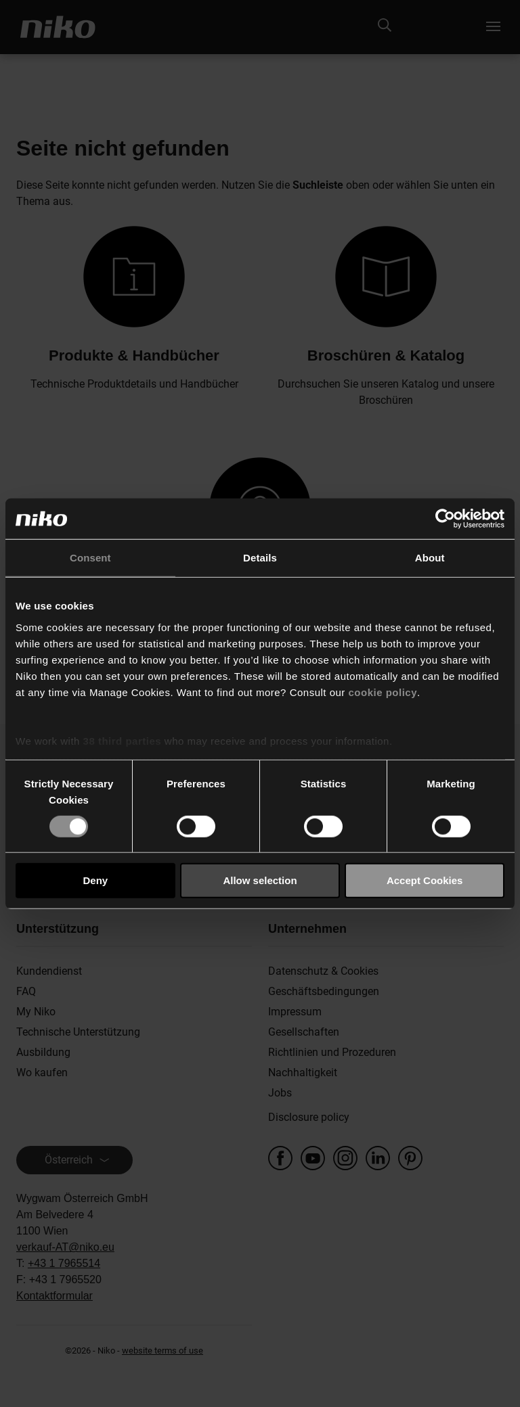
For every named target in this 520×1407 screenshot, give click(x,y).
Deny (95, 880)
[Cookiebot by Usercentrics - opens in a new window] (445, 519)
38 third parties (122, 740)
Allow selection (260, 880)
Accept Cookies (425, 880)
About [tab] (430, 557)
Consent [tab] (90, 557)
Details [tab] (260, 557)
